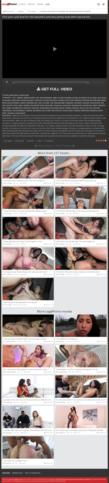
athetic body (15, 100)
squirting (77, 110)
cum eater (45, 103)
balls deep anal (87, 100)
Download (48, 141)
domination (78, 103)
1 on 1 (14, 98)
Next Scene (65, 146)
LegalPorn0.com (18, 479)
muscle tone (66, 105)
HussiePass (9, 402)
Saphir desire (13, 95)
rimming (68, 108)
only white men (17, 108)
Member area (17, 473)
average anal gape (27, 100)
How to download (32, 473)
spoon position (68, 110)
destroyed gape (59, 103)
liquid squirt (49, 105)
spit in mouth (46, 110)
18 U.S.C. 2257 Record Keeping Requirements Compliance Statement (70, 479)
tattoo (4, 113)
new (3, 108)
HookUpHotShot (11, 372)
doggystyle (69, 103)
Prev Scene (43, 146)
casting (22, 103)
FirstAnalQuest (62, 372)
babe (72, 100)
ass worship (6, 100)
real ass (62, 108)
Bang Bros (61, 341)
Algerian (20, 98)
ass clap (61, 98)
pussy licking (54, 108)
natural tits (101, 105)
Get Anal (8, 463)
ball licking (78, 100)
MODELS (31, 4)
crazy (40, 103)
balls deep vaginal (99, 100)
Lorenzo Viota (24, 95)
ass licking (67, 98)
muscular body (77, 105)
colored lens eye (31, 103)
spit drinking (37, 110)
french (15, 105)
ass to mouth (92, 98)
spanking (29, 110)
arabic (55, 98)
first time (9, 105)
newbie (8, 108)
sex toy (82, 108)
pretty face (35, 108)
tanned (100, 110)
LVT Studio (8, 141)
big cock (10, 103)
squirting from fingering (89, 110)
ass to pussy (102, 98)
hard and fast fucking (37, 105)
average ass (38, 100)
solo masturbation (18, 110)
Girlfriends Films (10, 341)
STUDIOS (22, 4)
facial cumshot (95, 103)
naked (95, 105)
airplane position (29, 98)
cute (51, 103)
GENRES (40, 4)
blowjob (16, 103)
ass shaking (83, 98)
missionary (58, 105)
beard (4, 103)
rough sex (75, 108)
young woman (20, 113)
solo (90, 108)
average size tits (64, 100)
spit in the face (57, 110)
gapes (21, 105)
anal (37, 98)
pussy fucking (44, 108)
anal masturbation (46, 98)
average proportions (50, 100)
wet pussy (11, 113)
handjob (26, 105)
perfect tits (27, 108)
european (86, 103)
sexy (87, 108)
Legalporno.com (10, 4)
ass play (75, 98)
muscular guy (87, 105)
